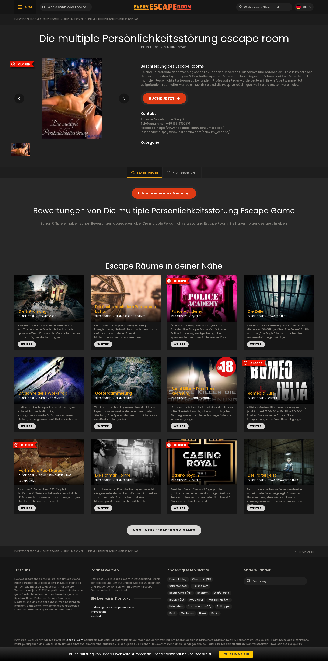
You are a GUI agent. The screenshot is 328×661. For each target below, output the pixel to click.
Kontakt (96, 616)
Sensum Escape (73, 19)
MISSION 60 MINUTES (51, 398)
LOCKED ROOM (201, 398)
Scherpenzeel (178, 586)
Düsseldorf (51, 19)
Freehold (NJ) (178, 579)
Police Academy (186, 311)
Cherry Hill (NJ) (201, 579)
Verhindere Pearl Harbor (41, 470)
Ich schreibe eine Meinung (164, 193)
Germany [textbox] (259, 581)
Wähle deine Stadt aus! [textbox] (261, 7)
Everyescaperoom (26, 19)
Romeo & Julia (261, 393)
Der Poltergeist (262, 475)
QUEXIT (196, 316)
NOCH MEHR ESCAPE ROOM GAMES (164, 530)
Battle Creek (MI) (180, 593)
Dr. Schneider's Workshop (43, 393)
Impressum (98, 611)
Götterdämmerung (113, 393)
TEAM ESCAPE (47, 316)
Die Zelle (255, 311)
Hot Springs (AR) (219, 599)
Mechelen (187, 613)
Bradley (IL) (176, 599)
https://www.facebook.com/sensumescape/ (190, 128)
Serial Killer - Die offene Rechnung (193, 391)
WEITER (27, 344)
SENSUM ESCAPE (175, 47)
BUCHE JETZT (162, 98)
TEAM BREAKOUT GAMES (130, 316)
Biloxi (202, 613)
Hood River (196, 599)
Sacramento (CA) (200, 606)
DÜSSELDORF (150, 47)
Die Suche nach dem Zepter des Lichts (125, 309)
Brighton (203, 593)
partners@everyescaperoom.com (113, 607)
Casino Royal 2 (185, 475)
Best (172, 613)
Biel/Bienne (221, 593)
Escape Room (74, 640)
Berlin (215, 613)
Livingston (176, 606)
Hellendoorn (200, 586)
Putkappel (223, 606)
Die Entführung (32, 311)
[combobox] (264, 7)
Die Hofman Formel (113, 475)
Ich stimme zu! (236, 654)
